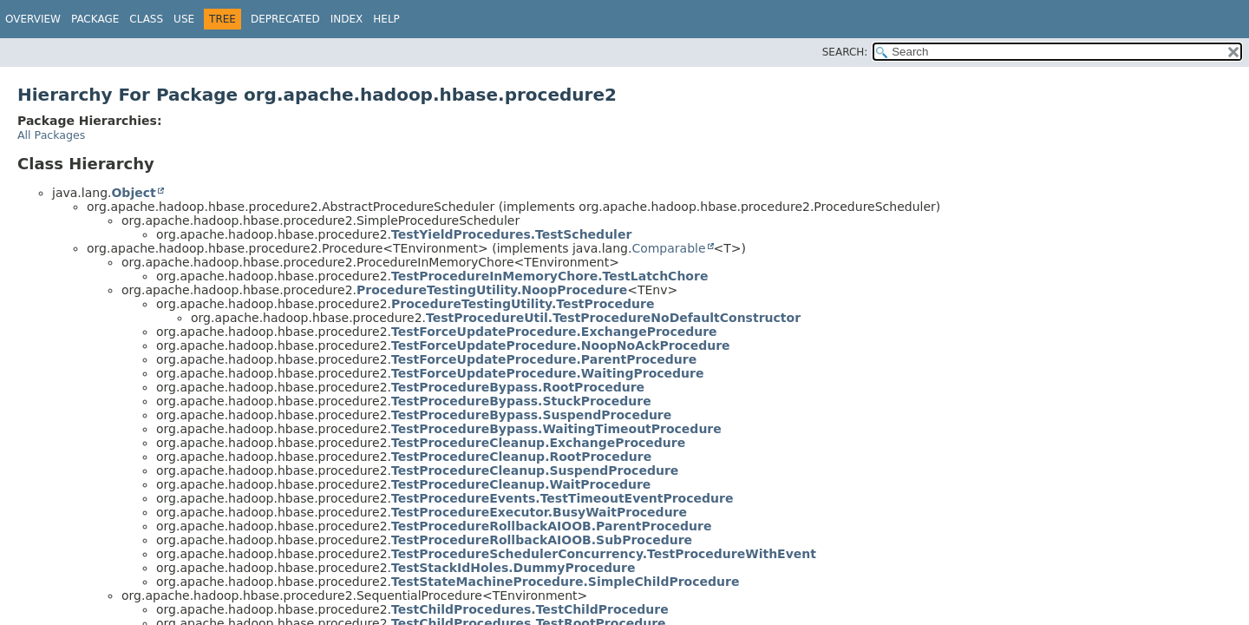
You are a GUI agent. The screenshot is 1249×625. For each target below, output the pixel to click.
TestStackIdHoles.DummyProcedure (513, 568)
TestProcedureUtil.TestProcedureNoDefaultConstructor (613, 318)
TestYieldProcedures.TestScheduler (511, 234)
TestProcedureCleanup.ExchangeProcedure (538, 443)
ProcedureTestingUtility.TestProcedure (522, 304)
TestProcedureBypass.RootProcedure (517, 387)
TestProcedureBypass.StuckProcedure (521, 401)
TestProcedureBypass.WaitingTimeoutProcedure (556, 429)
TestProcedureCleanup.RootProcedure (521, 457)
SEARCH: (845, 52)
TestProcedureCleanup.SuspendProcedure (534, 470)
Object (133, 193)
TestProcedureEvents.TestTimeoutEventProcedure (562, 498)
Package (95, 19)
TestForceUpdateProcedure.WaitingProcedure (547, 373)
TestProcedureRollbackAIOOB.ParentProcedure (551, 526)
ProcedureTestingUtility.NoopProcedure (491, 290)
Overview (33, 19)
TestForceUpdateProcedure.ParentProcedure (543, 359)
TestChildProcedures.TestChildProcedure (530, 609)
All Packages (51, 134)
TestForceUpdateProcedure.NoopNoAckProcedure (560, 345)
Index (346, 19)
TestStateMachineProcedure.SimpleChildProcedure (565, 582)
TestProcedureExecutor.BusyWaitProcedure (539, 512)
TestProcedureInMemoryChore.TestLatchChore (549, 276)
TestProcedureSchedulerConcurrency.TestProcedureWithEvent (603, 554)
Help (386, 19)
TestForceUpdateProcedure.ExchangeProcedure (554, 332)
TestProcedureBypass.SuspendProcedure (531, 415)
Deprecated (285, 19)
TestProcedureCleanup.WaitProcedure (521, 484)
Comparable (668, 248)
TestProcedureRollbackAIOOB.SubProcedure (541, 540)
